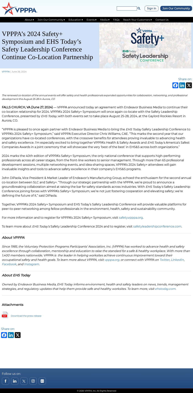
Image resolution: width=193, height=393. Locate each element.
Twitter (164, 260)
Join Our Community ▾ (51, 19)
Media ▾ (105, 19)
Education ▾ (76, 19)
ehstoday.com (165, 289)
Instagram (31, 264)
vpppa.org (111, 260)
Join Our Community (176, 8)
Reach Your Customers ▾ (137, 19)
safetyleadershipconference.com (157, 226)
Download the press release (26, 315)
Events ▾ (91, 19)
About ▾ (29, 19)
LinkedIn (177, 260)
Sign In (151, 8)
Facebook (9, 264)
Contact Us (162, 19)
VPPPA (6, 71)
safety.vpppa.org (131, 217)
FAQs (116, 19)
